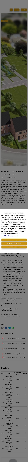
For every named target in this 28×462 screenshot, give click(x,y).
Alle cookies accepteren (14, 240)
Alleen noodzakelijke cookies (14, 243)
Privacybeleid (14, 236)
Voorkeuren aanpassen (14, 247)
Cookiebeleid (5, 236)
